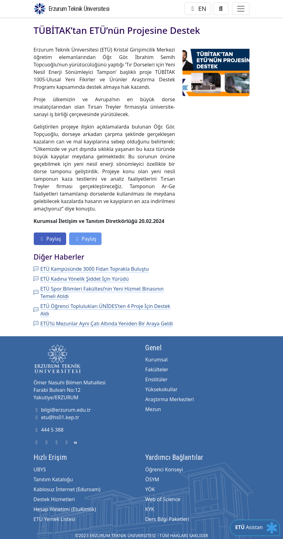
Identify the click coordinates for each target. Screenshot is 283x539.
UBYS (40, 469)
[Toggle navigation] (240, 8)
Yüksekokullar (161, 389)
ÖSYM (152, 479)
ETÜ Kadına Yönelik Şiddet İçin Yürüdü (81, 278)
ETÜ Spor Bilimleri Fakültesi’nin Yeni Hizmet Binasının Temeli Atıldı (99, 292)
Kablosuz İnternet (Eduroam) (67, 489)
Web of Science (162, 499)
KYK (149, 509)
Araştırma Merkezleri (169, 399)
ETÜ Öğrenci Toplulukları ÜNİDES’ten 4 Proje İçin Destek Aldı (102, 310)
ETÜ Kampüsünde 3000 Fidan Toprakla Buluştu (91, 268)
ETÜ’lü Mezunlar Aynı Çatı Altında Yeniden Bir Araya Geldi (103, 323)
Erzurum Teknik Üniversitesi (78, 8)
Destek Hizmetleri (54, 499)
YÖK (150, 489)
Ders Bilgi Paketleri (167, 519)
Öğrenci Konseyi (164, 469)
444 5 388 (49, 429)
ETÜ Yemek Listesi (54, 519)
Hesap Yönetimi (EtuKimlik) (65, 509)
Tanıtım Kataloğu (53, 479)
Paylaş (50, 238)
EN (197, 8)
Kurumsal (156, 359)
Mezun (153, 409)
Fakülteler (156, 369)
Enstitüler (156, 379)
